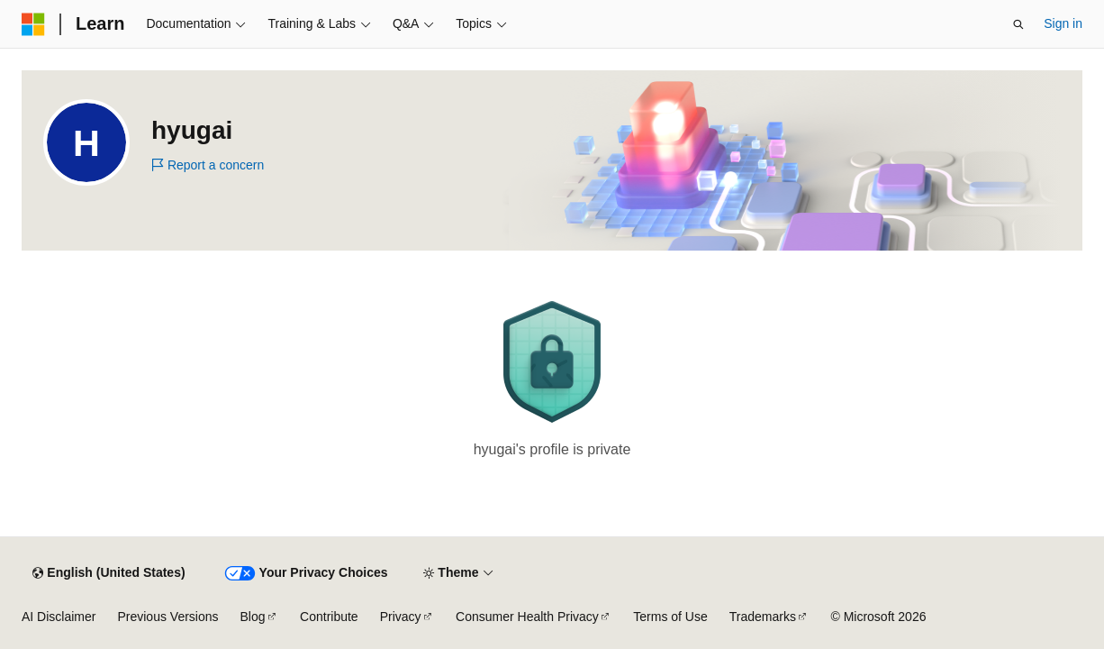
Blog (253, 616)
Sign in (1063, 23)
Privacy (400, 616)
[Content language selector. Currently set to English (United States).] (108, 573)
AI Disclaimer (58, 616)
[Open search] (1018, 24)
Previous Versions (167, 616)
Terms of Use (670, 616)
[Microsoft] (33, 24)
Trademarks (762, 616)
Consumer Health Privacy (527, 616)
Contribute (329, 616)
